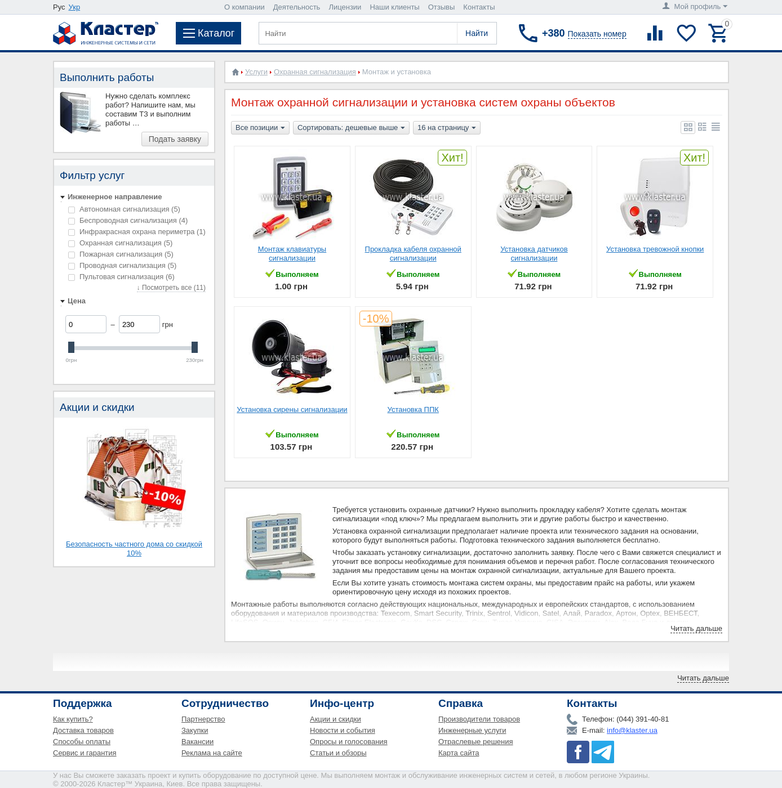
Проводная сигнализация (122, 265)
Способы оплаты (81, 741)
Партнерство (203, 719)
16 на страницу (446, 128)
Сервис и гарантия (85, 753)
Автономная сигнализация (124, 209)
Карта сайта (458, 753)
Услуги (256, 72)
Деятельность (297, 7)
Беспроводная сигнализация (128, 220)
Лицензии (344, 7)
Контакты (479, 7)
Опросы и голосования (349, 741)
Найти (476, 33)
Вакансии (197, 741)
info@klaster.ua (632, 730)
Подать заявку (175, 139)
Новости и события (342, 730)
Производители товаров (479, 719)
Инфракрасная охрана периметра (137, 231)
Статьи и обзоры (338, 753)
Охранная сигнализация (120, 243)
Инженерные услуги (472, 730)
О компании (244, 7)
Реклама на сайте (211, 753)
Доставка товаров (83, 730)
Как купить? (73, 719)
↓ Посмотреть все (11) (171, 288)
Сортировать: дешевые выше (351, 128)
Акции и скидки (335, 719)
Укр (75, 7)
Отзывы (441, 7)
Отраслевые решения (475, 741)
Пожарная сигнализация (121, 254)
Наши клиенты (394, 7)
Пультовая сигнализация (121, 276)
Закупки (194, 730)
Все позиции (260, 128)
